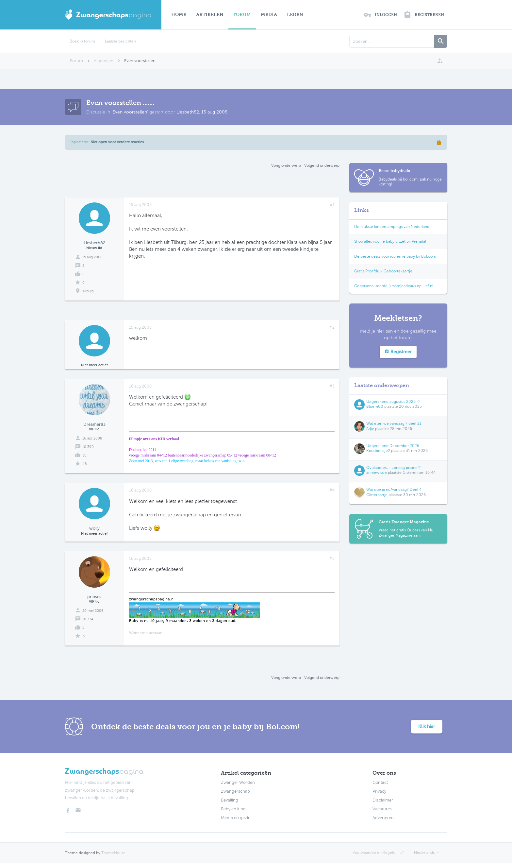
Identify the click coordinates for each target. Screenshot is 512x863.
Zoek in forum (82, 41)
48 (84, 464)
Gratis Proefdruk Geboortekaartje (383, 271)
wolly (94, 528)
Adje (370, 428)
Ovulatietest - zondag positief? (393, 467)
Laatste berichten (120, 41)
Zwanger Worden (238, 782)
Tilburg (87, 291)
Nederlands (424, 852)
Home (178, 14)
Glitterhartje (377, 494)
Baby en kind (233, 809)
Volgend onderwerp (321, 165)
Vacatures (382, 809)
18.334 (87, 619)
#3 (332, 386)
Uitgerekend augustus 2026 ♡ (393, 401)
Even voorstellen (129, 112)
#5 (332, 558)
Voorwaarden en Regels (374, 852)
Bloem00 (374, 406)
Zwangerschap (235, 791)
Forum (242, 14)
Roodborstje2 (378, 450)
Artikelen (209, 14)
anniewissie (376, 472)
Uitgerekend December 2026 (392, 445)
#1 (332, 204)
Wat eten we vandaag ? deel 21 (393, 423)
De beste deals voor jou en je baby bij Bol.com (395, 256)
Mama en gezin (236, 818)
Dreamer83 (94, 424)
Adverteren (383, 818)
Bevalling (229, 800)
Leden (295, 14)
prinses (94, 596)
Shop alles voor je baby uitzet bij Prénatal (390, 241)
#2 (332, 327)
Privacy (379, 791)
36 (84, 636)
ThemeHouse (113, 853)
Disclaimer (382, 800)
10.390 (88, 447)
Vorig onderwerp (286, 165)
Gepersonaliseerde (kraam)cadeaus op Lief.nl (393, 286)
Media (269, 14)
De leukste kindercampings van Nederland (391, 226)
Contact (380, 782)
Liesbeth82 (187, 112)
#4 (332, 490)
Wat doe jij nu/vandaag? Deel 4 (393, 489)
